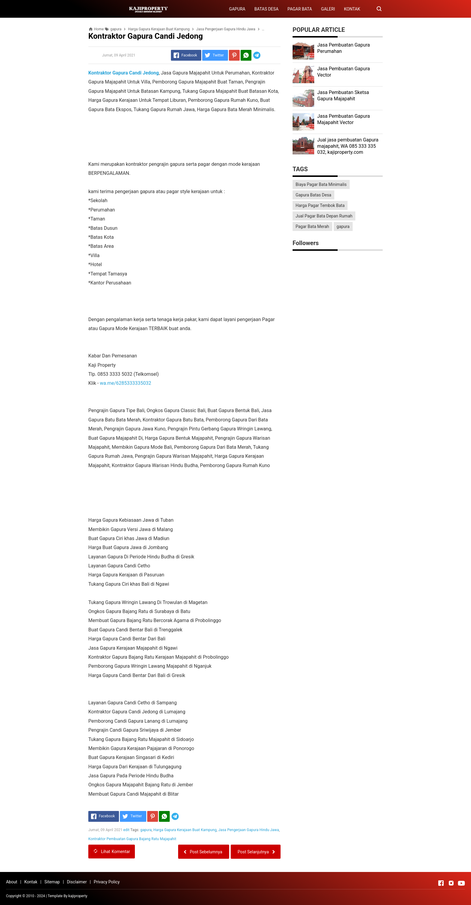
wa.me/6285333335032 (125, 383)
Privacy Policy (107, 881)
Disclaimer (77, 881)
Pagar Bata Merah (312, 226)
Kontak (31, 881)
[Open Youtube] (461, 883)
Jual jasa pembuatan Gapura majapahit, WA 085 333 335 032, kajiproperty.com (347, 146)
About (11, 881)
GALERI (328, 9)
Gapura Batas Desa (313, 195)
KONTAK (352, 9)
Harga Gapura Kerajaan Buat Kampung (185, 830)
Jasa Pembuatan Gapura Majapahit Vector (343, 119)
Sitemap (52, 881)
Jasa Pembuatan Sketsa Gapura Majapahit (343, 96)
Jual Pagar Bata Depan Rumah (324, 216)
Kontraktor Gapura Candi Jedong (123, 73)
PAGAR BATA (299, 9)
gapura (146, 830)
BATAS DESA (266, 9)
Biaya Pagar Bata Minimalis (321, 184)
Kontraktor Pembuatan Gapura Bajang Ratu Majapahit (132, 839)
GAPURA (237, 9)
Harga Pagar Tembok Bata (320, 205)
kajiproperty (77, 896)
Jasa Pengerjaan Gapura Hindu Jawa (248, 830)
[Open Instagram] (451, 883)
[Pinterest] (234, 55)
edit (126, 830)
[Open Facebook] (441, 883)
